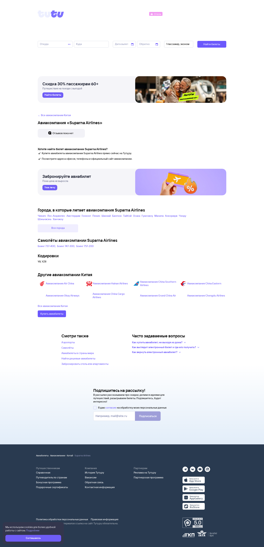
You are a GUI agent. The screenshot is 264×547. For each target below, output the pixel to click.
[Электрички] (171, 13)
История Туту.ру (94, 472)
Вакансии (90, 477)
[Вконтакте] (192, 468)
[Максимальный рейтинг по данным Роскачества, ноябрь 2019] (193, 523)
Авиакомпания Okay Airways (62, 295)
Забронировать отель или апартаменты (84, 363)
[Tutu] (51, 14)
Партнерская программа (148, 477)
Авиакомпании (57, 455)
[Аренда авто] (201, 13)
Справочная (43, 472)
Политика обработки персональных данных (62, 519)
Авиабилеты (42, 455)
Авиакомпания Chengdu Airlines (206, 295)
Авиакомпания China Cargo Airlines (109, 295)
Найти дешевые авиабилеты (78, 358)
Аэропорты (68, 342)
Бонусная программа (48, 482)
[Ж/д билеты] (123, 13)
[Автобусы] (141, 13)
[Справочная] (219, 13)
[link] (52, 95)
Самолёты (67, 347)
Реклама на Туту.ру (145, 472)
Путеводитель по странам (51, 477)
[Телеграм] (185, 468)
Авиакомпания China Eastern (204, 283)
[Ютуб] (200, 468)
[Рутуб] (207, 468)
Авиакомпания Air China (60, 283)
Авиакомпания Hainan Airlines (110, 283)
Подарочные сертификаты (52, 487)
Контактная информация (100, 487)
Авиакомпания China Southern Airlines (158, 283)
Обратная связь (94, 482)
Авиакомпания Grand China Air (158, 295)
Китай (70, 455)
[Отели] (155, 13)
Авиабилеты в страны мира (77, 353)
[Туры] (186, 13)
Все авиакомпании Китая (53, 306)
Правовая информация (104, 519)
